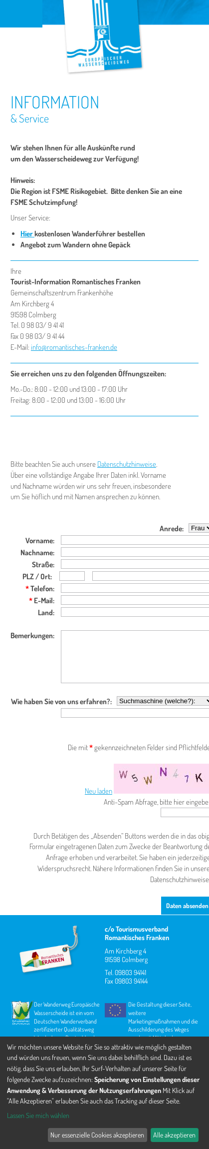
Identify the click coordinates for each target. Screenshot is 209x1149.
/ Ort (42, 576)
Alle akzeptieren (174, 1135)
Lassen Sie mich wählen (38, 1115)
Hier (27, 233)
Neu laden (98, 791)
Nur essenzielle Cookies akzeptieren (97, 1135)
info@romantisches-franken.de (74, 347)
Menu (21, 13)
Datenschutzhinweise (126, 464)
